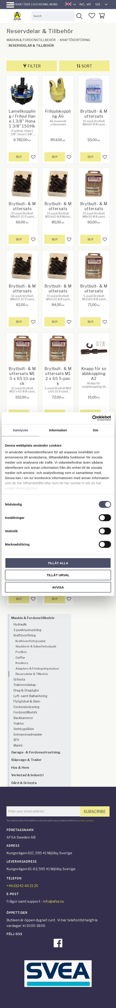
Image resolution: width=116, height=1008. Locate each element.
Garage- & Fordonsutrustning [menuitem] (35, 752)
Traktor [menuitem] (18, 723)
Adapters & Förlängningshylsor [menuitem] (37, 668)
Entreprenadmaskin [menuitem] (27, 734)
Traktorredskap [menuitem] (24, 685)
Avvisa (58, 587)
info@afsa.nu (53, 901)
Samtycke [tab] (20, 430)
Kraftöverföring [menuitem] (24, 635)
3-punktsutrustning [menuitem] (27, 630)
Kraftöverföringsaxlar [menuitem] (31, 641)
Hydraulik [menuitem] (20, 624)
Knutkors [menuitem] (22, 663)
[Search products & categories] (52, 16)
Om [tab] (95, 430)
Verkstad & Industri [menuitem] (27, 775)
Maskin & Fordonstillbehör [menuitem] (33, 618)
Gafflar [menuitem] (20, 657)
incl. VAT (85, 4)
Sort (87, 66)
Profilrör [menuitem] (21, 652)
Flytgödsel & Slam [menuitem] (26, 701)
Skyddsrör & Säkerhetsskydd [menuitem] (36, 646)
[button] (10, 5)
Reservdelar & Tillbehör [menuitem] (32, 674)
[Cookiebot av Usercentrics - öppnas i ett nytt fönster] (92, 418)
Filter (34, 66)
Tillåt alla (58, 563)
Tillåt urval (58, 575)
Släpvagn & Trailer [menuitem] (26, 760)
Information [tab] (58, 430)
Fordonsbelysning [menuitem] (26, 707)
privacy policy (85, 820)
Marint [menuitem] (18, 745)
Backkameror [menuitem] (23, 718)
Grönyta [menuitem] (19, 679)
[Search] (79, 16)
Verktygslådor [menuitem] (23, 729)
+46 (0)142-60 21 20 (22, 886)
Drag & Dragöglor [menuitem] (26, 690)
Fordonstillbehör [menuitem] (25, 712)
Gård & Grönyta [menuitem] (24, 783)
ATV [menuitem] (16, 740)
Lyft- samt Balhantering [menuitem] (30, 696)
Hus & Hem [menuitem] (20, 767)
